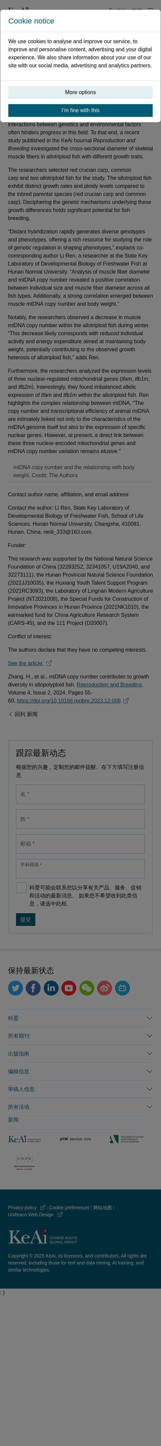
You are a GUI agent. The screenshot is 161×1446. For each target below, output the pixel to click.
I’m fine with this (81, 110)
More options (80, 92)
